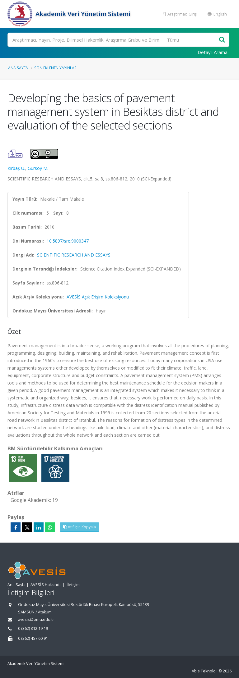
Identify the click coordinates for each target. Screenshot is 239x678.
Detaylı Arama (212, 52)
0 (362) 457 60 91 (33, 638)
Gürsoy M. (38, 168)
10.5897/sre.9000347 (68, 241)
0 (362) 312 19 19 (33, 628)
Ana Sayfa (18, 67)
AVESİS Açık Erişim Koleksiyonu (98, 297)
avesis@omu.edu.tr (36, 619)
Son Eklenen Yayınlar (55, 67)
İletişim (73, 584)
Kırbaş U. (16, 168)
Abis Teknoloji (205, 671)
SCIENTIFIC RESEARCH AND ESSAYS (73, 255)
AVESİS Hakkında (46, 584)
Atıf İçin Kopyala (79, 527)
